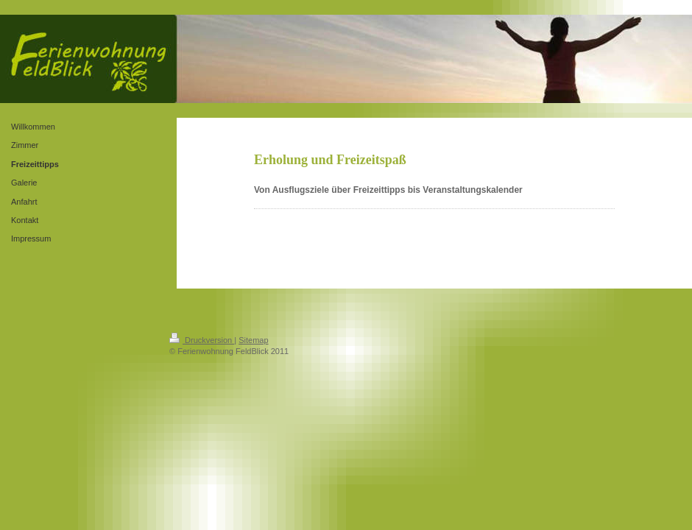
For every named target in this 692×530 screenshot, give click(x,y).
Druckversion (201, 340)
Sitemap (253, 340)
